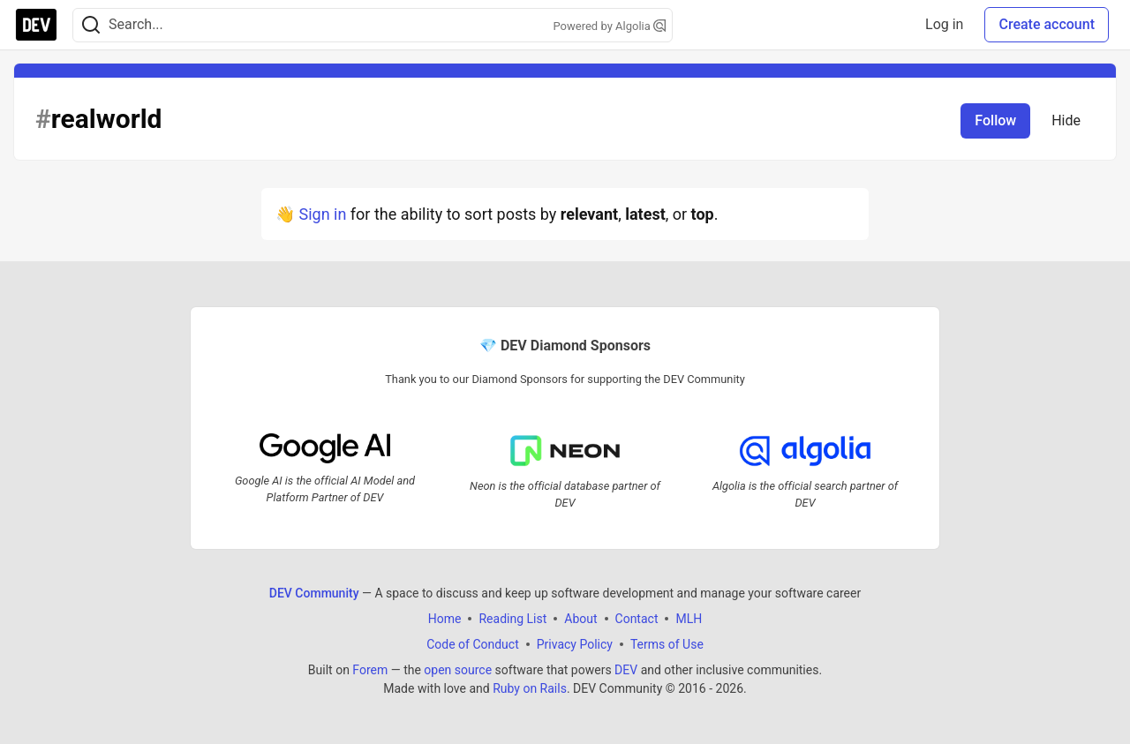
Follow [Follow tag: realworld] (995, 120)
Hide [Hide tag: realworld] (1066, 120)
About (580, 619)
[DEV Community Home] (36, 24)
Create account (1046, 24)
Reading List (512, 619)
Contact (637, 619)
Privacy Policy (575, 644)
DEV (625, 670)
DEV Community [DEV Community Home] (314, 593)
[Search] (91, 25)
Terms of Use (667, 644)
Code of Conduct (472, 644)
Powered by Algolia (609, 26)
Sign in (322, 214)
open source (458, 670)
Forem (370, 670)
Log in (944, 24)
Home (445, 619)
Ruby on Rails (530, 688)
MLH (688, 619)
